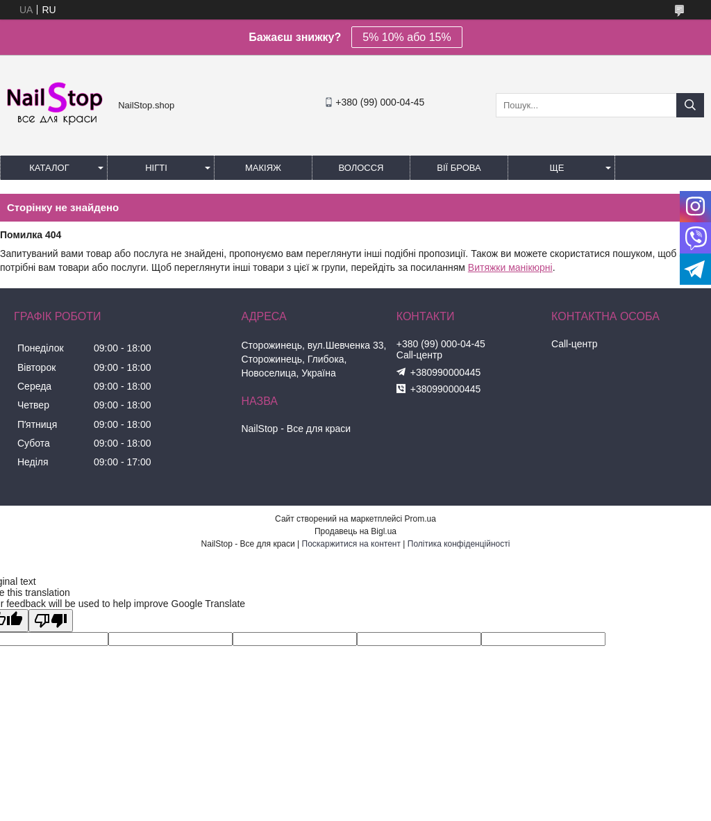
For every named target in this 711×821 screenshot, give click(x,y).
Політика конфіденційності (459, 544)
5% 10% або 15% (406, 37)
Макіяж (263, 168)
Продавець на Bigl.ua (355, 531)
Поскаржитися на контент (351, 544)
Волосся (360, 168)
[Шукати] (690, 105)
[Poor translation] (50, 620)
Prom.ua (420, 519)
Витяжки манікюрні (510, 267)
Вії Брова (458, 168)
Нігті (156, 168)
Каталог (49, 168)
